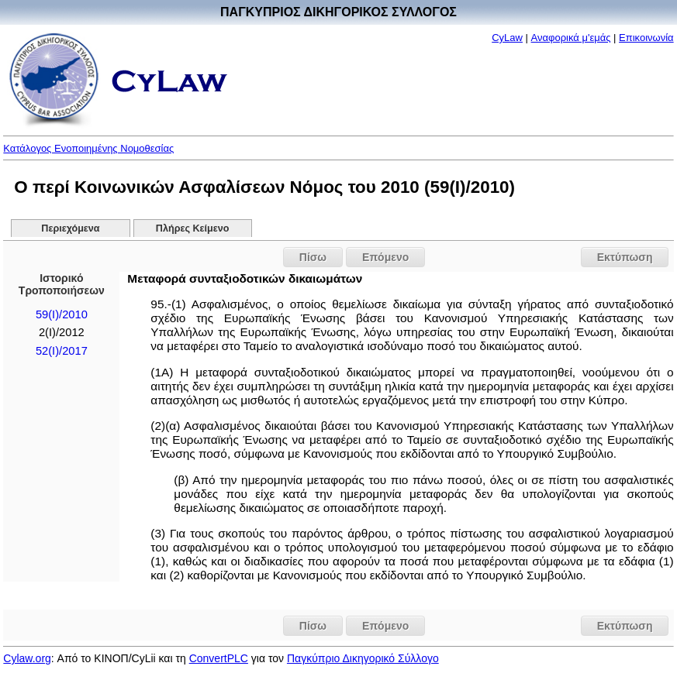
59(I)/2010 (62, 314)
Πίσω (312, 257)
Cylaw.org (26, 658)
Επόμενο (385, 257)
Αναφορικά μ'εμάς (571, 37)
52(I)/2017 (62, 351)
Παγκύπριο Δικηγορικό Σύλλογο (363, 658)
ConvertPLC (218, 658)
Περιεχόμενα (70, 228)
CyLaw (507, 37)
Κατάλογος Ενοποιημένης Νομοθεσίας (88, 148)
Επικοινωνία (646, 37)
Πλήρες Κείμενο (193, 228)
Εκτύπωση (625, 257)
